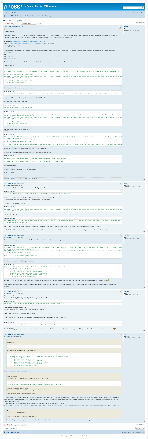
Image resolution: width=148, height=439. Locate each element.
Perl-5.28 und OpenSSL (14, 20)
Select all (11, 69)
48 (128, 185)
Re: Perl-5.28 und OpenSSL (14, 183)
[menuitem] (14, 13)
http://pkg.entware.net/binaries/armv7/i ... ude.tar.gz (25, 43)
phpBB (68, 436)
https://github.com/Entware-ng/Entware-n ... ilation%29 (29, 41)
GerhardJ (126, 26)
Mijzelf (126, 183)
